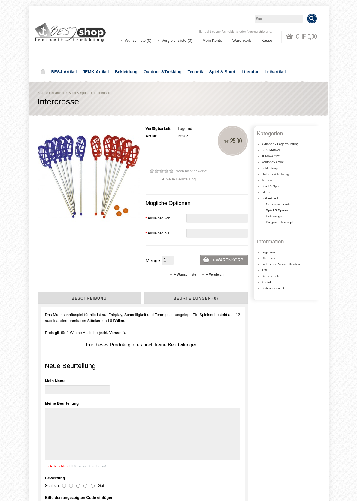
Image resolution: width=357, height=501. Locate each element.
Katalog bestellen (273, 463)
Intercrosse (102, 93)
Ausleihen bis (157, 233)
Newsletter (195, 475)
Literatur (250, 71)
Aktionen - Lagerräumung (280, 144)
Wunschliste (196, 469)
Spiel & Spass (78, 93)
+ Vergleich (212, 274)
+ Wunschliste (182, 274)
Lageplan (268, 252)
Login (191, 457)
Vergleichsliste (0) (177, 40)
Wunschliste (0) (138, 40)
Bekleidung (126, 71)
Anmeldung (230, 31)
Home (43, 72)
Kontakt (267, 282)
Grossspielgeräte (278, 204)
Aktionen (121, 457)
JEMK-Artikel (96, 71)
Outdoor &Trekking (163, 71)
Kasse (266, 40)
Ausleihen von (158, 218)
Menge (153, 260)
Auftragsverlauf (199, 463)
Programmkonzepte (280, 222)
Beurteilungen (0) (196, 298)
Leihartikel (275, 71)
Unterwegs (274, 216)
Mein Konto (212, 40)
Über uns (268, 258)
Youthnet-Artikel (273, 162)
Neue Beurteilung (178, 179)
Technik (195, 71)
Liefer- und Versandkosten (281, 264)
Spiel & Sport (222, 71)
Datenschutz (271, 276)
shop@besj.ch (157, 406)
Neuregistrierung (259, 31)
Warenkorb (241, 40)
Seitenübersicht (273, 288)
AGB (265, 270)
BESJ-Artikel (64, 71)
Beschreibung (89, 298)
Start (41, 93)
